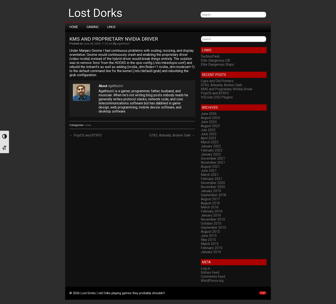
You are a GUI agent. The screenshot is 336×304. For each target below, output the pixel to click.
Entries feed (210, 272)
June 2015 (209, 236)
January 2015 (211, 252)
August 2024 (210, 118)
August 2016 (210, 203)
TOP (263, 293)
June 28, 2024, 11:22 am (98, 43)
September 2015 (213, 227)
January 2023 (211, 146)
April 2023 (208, 138)
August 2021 (210, 167)
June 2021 (209, 171)
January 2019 (211, 191)
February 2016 (211, 211)
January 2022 (211, 154)
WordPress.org (212, 281)
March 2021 (210, 175)
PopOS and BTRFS (215, 93)
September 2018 (213, 195)
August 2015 (210, 232)
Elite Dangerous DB (215, 60)
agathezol (123, 43)
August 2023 (210, 126)
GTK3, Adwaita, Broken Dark (221, 85)
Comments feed (213, 276)
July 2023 (208, 130)
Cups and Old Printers (217, 81)
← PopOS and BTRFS (85, 135)
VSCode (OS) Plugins (217, 97)
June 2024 (209, 122)
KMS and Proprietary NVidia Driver (113, 39)
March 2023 (210, 142)
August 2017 (210, 199)
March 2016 (210, 207)
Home (73, 27)
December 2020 (213, 183)
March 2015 (210, 244)
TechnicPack (210, 56)
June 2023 (209, 134)
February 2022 (211, 150)
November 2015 (213, 219)
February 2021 (211, 179)
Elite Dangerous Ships (217, 64)
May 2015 (208, 240)
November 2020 (213, 187)
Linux (111, 27)
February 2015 (211, 248)
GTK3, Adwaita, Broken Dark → (172, 135)
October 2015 (211, 223)
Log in (205, 268)
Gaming (93, 27)
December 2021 (213, 158)
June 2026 (209, 114)
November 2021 (213, 162)
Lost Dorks (95, 13)
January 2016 (211, 215)
